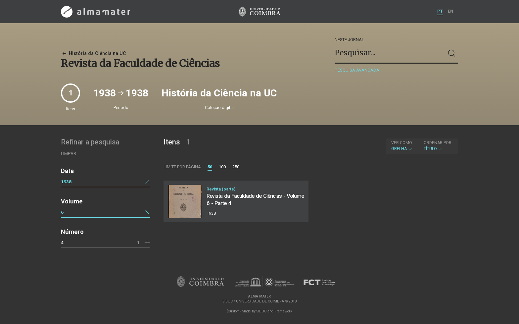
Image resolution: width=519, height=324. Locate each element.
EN (450, 11)
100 (222, 166)
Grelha (402, 145)
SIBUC (261, 311)
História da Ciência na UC (93, 53)
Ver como (401, 142)
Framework (283, 311)
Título (437, 145)
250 (235, 166)
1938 (66, 181)
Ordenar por (437, 142)
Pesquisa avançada (357, 70)
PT (440, 11)
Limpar (68, 153)
